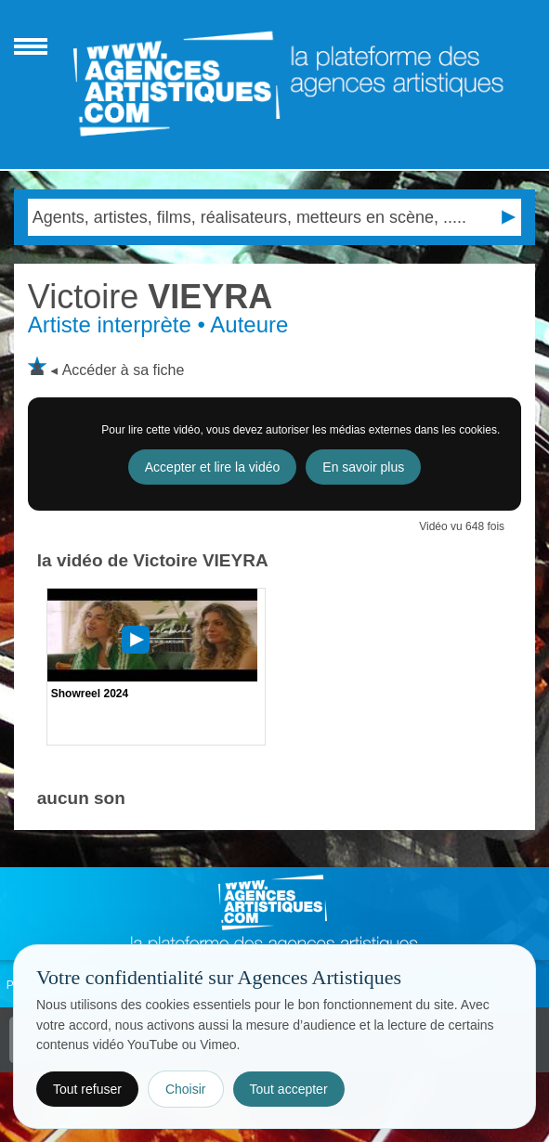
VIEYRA (150, 297)
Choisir (185, 1089)
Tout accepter (289, 1089)
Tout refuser (87, 1089)
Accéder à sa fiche (123, 370)
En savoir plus (363, 467)
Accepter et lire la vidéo (213, 467)
